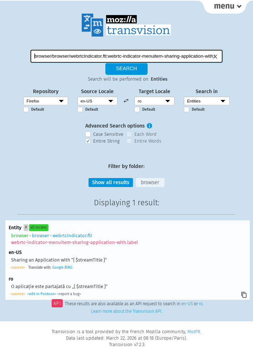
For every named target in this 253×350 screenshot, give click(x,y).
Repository (45, 91)
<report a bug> (69, 294)
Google (57, 267)
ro (201, 304)
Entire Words (147, 141)
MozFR (193, 331)
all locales (38, 227)
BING (68, 267)
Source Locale (97, 91)
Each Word (145, 134)
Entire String (106, 141)
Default (37, 109)
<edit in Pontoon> (41, 294)
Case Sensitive (108, 134)
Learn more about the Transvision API (126, 311)
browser (150, 182)
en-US (187, 304)
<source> (17, 267)
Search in (207, 91)
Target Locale (154, 91)
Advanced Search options (115, 126)
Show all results (110, 182)
